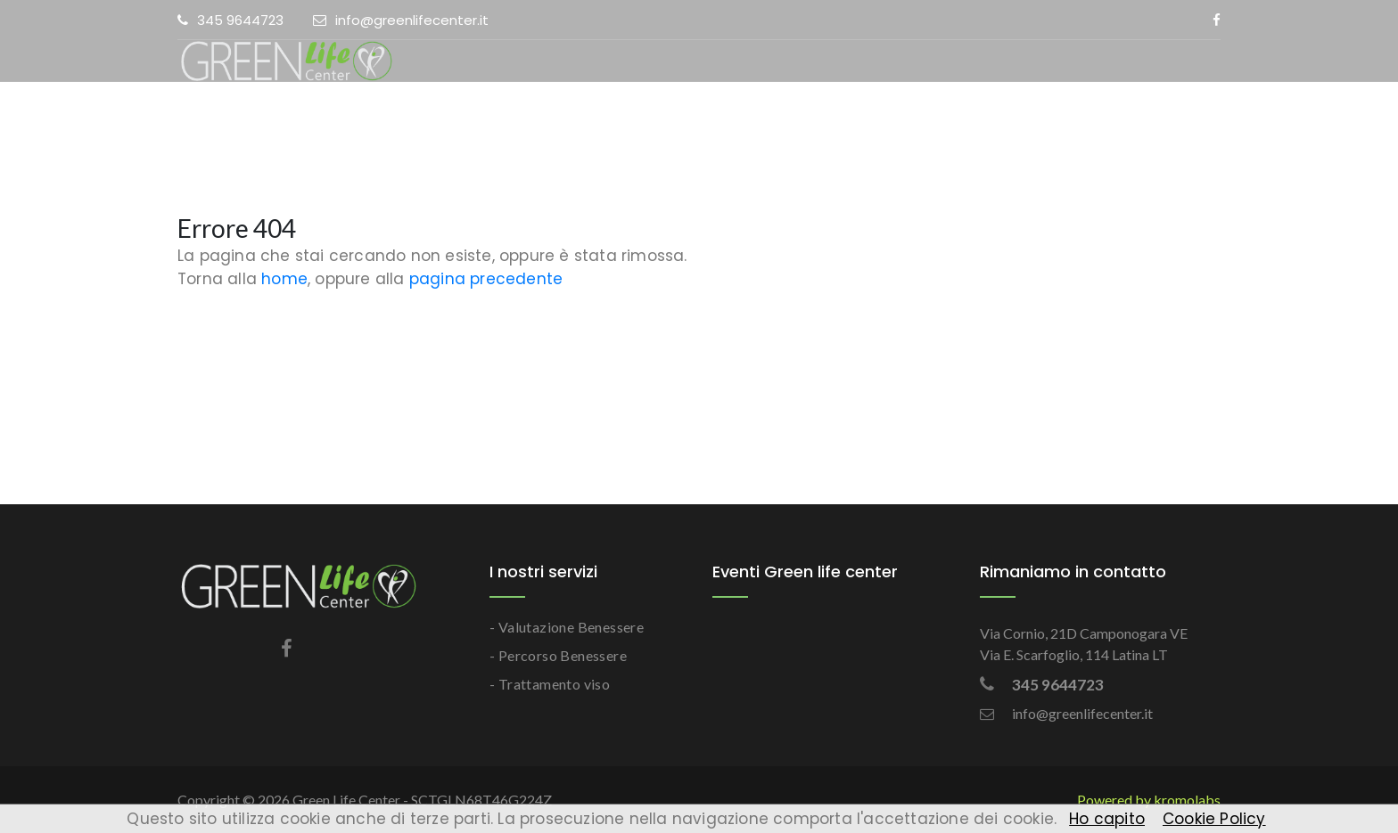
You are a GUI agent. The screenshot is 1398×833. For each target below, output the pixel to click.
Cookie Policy (1214, 818)
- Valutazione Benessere (566, 626)
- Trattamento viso (549, 683)
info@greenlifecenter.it (401, 20)
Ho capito (1107, 818)
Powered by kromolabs (1149, 799)
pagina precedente (486, 279)
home (284, 279)
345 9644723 (230, 20)
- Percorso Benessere (558, 655)
